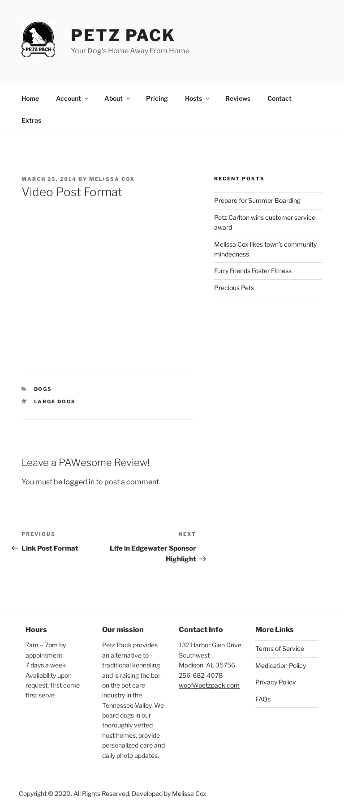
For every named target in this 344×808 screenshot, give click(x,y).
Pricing (157, 98)
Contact (279, 98)
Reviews (237, 98)
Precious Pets (234, 287)
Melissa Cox (112, 179)
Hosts (198, 98)
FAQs (263, 699)
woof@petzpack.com (209, 685)
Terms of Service (279, 648)
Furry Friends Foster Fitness (253, 270)
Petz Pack (123, 35)
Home (30, 98)
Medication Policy (280, 665)
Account (73, 98)
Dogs (43, 389)
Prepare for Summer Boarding (257, 200)
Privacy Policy (275, 682)
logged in (79, 482)
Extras (31, 120)
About (117, 98)
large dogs (55, 401)
